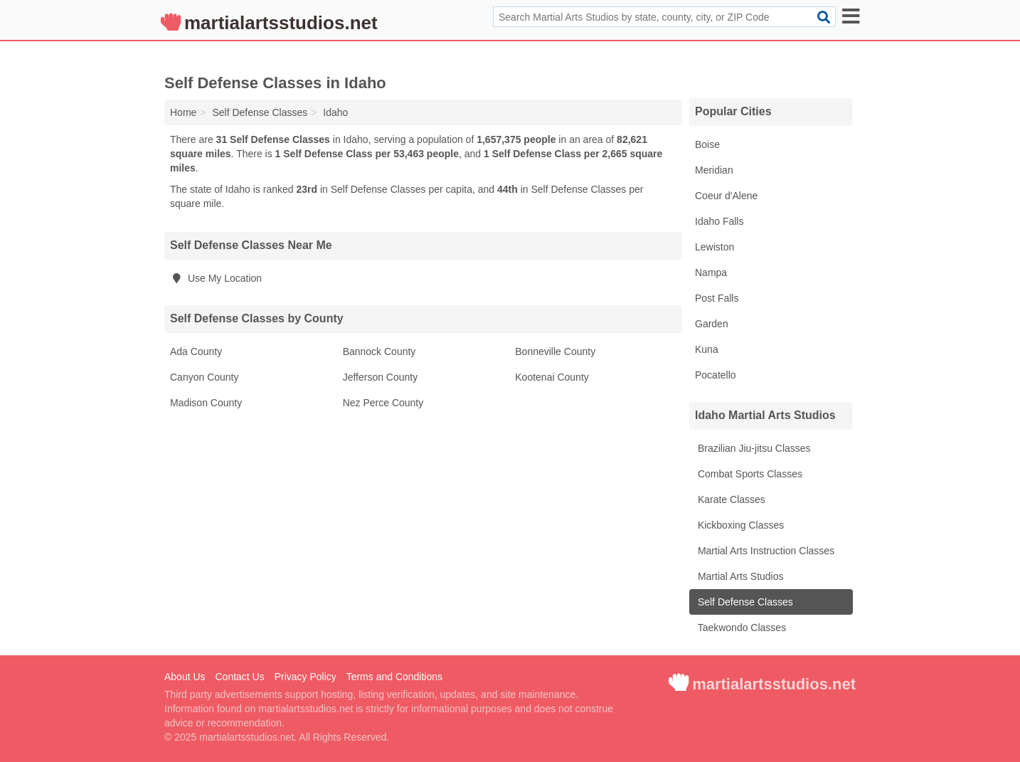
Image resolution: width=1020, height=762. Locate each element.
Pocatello (715, 375)
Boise (707, 144)
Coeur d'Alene (726, 195)
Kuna (706, 349)
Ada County (196, 351)
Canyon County (204, 377)
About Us (185, 676)
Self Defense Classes (744, 602)
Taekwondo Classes (740, 627)
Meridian (714, 170)
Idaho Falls (719, 221)
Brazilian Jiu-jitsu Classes (753, 448)
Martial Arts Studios (739, 576)
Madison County (206, 402)
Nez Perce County (383, 402)
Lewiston (714, 247)
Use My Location (216, 278)
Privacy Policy (305, 676)
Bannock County (379, 351)
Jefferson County (380, 377)
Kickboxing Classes (739, 525)
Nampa (711, 272)
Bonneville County (555, 351)
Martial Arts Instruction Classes (764, 550)
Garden (711, 323)
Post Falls (716, 298)
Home (183, 112)
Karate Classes (730, 499)
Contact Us (239, 676)
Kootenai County (552, 377)
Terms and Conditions (394, 676)
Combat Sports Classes (748, 474)
